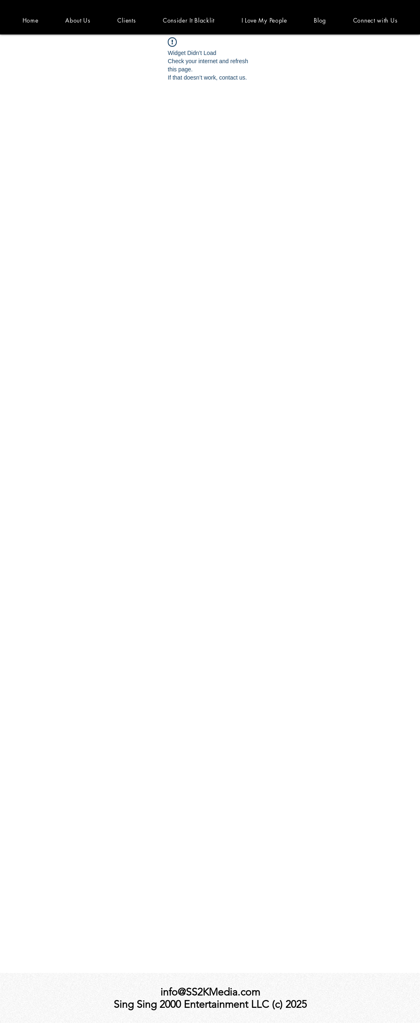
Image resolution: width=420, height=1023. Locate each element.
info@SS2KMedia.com (210, 992)
